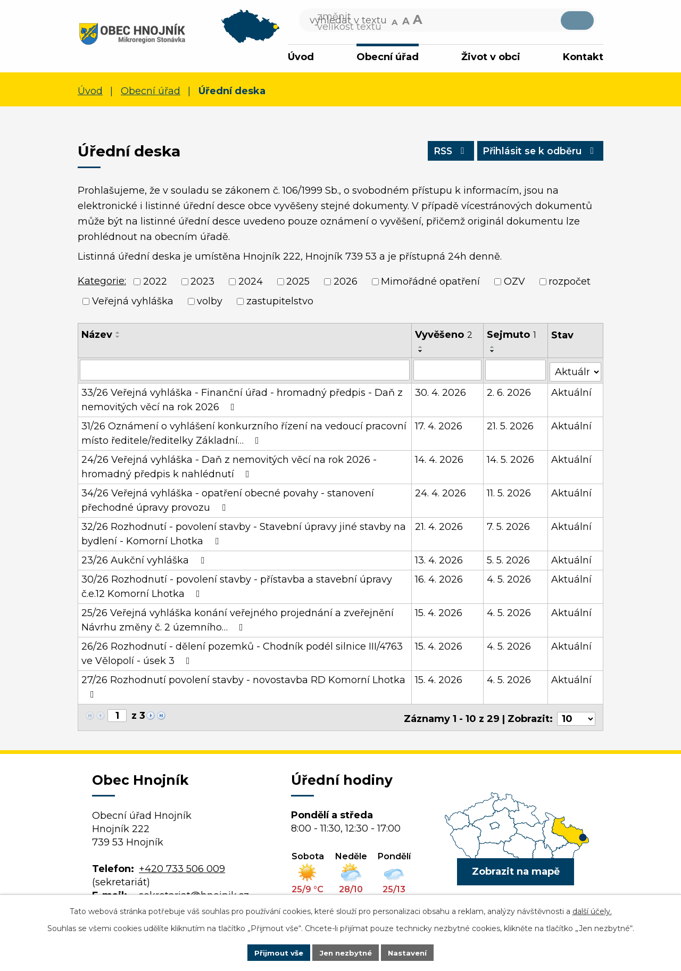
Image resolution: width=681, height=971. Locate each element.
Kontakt (583, 57)
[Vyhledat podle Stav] (575, 370)
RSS (442, 155)
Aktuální (571, 393)
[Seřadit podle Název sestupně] (118, 338)
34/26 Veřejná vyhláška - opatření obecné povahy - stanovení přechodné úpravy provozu (227, 500)
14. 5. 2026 (511, 460)
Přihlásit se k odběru (537, 155)
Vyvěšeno (444, 336)
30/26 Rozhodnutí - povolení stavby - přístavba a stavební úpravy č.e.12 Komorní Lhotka (236, 587)
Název (96, 336)
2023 (202, 283)
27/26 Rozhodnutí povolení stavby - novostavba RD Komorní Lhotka (243, 686)
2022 (155, 283)
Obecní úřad (387, 57)
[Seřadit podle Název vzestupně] (118, 334)
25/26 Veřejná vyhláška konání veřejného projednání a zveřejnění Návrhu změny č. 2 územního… (237, 620)
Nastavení (411, 952)
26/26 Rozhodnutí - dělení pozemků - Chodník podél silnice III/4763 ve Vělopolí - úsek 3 (242, 654)
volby (209, 303)
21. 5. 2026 (510, 426)
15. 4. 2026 (439, 613)
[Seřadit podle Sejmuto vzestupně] (493, 348)
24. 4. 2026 (441, 493)
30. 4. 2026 (441, 393)
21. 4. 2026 (439, 527)
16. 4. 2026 (439, 579)
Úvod (301, 57)
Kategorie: (102, 283)
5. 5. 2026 (508, 560)
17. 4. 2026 (439, 426)
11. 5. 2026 (509, 493)
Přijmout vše (276, 952)
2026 (346, 283)
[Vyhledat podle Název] (245, 371)
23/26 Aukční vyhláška (145, 560)
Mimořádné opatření (430, 283)
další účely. (592, 910)
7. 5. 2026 (508, 527)
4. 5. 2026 (509, 579)
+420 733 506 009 (182, 866)
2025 (298, 283)
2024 (250, 283)
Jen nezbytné (345, 952)
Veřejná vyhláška (132, 303)
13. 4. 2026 (439, 560)
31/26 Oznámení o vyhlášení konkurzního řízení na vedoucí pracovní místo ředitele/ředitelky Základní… (243, 433)
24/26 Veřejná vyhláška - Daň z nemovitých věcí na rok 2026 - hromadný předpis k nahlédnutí (229, 467)
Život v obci (490, 57)
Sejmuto (512, 336)
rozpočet (570, 283)
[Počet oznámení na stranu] (576, 716)
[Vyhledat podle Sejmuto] (516, 371)
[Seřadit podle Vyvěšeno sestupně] (421, 353)
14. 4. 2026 (440, 460)
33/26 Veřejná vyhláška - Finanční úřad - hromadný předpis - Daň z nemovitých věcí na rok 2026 (242, 400)
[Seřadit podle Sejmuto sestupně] (493, 353)
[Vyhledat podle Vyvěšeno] (448, 371)
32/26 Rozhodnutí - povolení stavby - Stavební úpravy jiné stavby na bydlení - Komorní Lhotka (243, 534)
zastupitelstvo (279, 303)
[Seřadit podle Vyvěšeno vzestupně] (421, 348)
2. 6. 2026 (509, 393)
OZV (514, 283)
